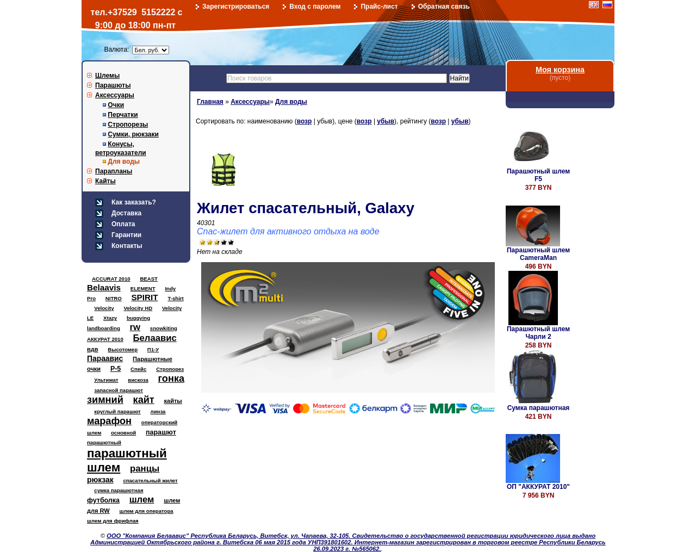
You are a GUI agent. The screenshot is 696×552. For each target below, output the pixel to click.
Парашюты (112, 85)
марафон (109, 420)
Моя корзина (560, 69)
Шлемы (107, 75)
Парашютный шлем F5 (538, 175)
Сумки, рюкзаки (133, 134)
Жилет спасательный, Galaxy (305, 208)
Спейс (138, 369)
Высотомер (123, 349)
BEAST (149, 279)
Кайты (105, 181)
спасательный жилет (150, 480)
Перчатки (123, 115)
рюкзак (100, 479)
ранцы (144, 468)
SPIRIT (144, 297)
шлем (141, 499)
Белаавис (155, 338)
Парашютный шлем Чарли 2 (538, 332)
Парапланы (113, 171)
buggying (138, 318)
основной (123, 433)
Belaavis (104, 287)
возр (304, 121)
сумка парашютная (118, 490)
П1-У (153, 349)
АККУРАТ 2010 (105, 339)
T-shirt (175, 298)
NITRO (113, 298)
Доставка (126, 213)
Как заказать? (133, 202)
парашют (161, 432)
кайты (173, 401)
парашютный (104, 442)
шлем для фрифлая (113, 521)
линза (158, 411)
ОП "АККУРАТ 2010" (538, 487)
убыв (385, 121)
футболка (103, 500)
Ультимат (106, 380)
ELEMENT (143, 288)
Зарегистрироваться (235, 6)
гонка (171, 378)
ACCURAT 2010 (111, 279)
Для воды (124, 161)
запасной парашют (118, 390)
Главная (210, 102)
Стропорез (170, 369)
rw (135, 327)
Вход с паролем (314, 6)
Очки (116, 105)
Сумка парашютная (538, 408)
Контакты (126, 246)
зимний (105, 399)
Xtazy (110, 318)
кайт (143, 399)
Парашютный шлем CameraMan (538, 254)
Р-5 (115, 369)
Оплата (123, 224)
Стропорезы (128, 124)
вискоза (138, 380)
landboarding (103, 328)
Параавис (105, 358)
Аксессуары (114, 95)
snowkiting (163, 328)
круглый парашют (117, 411)
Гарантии (126, 235)
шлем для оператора (146, 511)
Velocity (104, 308)
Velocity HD (137, 308)
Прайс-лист (379, 6)
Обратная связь (444, 6)
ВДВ (92, 349)
